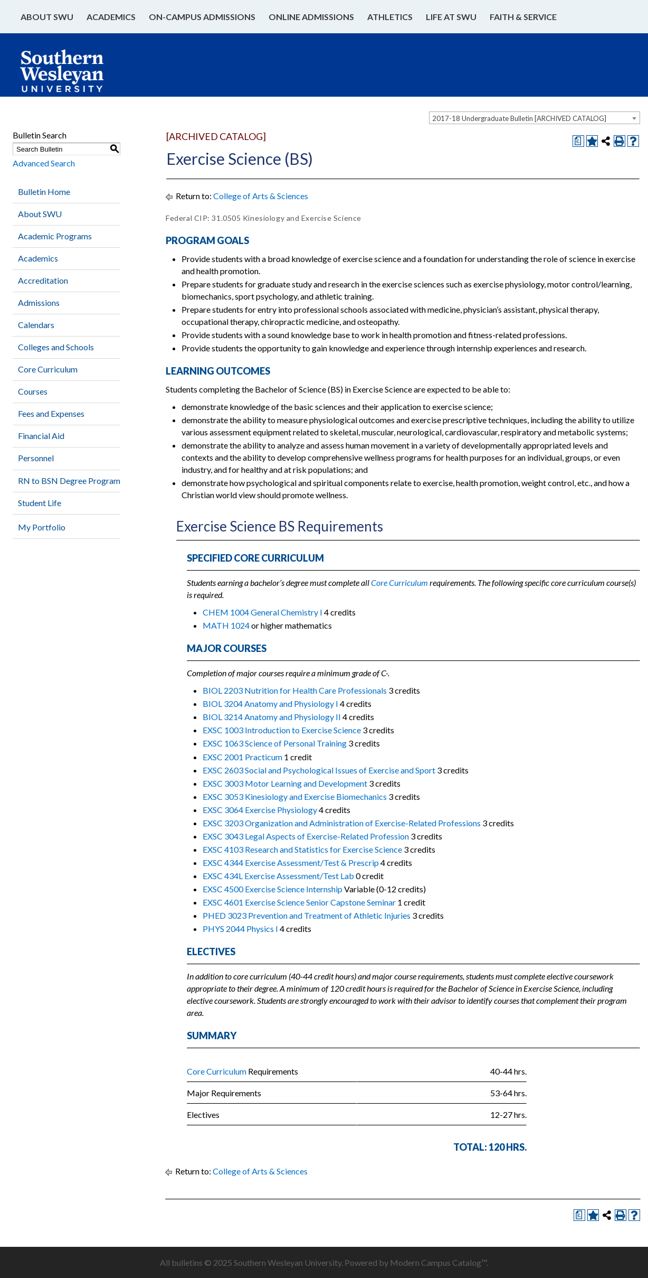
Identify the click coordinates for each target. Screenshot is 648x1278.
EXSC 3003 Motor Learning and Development (285, 783)
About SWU (47, 17)
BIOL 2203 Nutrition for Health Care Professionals (295, 690)
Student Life (39, 503)
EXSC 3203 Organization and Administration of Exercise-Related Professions (342, 823)
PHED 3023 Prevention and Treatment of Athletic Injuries (307, 915)
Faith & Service (523, 17)
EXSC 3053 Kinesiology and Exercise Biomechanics (295, 796)
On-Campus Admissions (202, 17)
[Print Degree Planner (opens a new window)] (578, 141)
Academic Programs (55, 236)
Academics (111, 17)
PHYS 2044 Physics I (240, 928)
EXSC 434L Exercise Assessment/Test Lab (278, 876)
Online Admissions (311, 17)
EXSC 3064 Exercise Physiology (260, 810)
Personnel (36, 458)
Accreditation (43, 280)
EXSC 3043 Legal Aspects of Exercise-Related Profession (306, 836)
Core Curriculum (48, 369)
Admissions (39, 302)
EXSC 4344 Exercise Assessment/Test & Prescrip (291, 862)
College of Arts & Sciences (260, 196)
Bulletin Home (44, 191)
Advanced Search (44, 163)
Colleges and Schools (56, 347)
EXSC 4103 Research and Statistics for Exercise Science (302, 849)
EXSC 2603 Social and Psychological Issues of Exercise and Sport (319, 770)
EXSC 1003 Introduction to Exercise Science (282, 730)
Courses (32, 391)
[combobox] (534, 117)
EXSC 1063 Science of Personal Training (275, 743)
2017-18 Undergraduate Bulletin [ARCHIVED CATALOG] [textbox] (519, 118)
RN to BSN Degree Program (69, 480)
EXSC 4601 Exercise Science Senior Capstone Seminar (299, 902)
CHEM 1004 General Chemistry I (262, 612)
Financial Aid (41, 436)
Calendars (36, 325)
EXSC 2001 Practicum (242, 757)
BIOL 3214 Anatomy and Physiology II (272, 717)
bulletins (187, 1262)
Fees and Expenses (51, 413)
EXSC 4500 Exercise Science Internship (272, 889)
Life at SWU (451, 17)
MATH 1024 (226, 625)
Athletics (390, 17)
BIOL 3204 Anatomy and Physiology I (270, 703)
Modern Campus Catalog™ (438, 1262)
